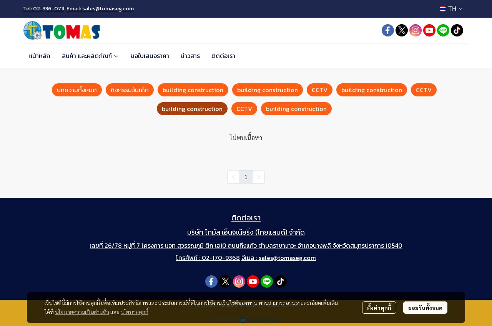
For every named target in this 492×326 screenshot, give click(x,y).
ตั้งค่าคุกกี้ (379, 307)
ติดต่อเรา (246, 217)
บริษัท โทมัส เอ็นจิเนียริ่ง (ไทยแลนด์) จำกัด (246, 232)
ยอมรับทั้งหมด (425, 307)
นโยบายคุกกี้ (134, 311)
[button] (451, 9)
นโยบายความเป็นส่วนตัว (82, 311)
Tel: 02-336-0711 (43, 9)
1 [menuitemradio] (246, 176)
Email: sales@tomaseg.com (100, 9)
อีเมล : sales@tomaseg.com (278, 257)
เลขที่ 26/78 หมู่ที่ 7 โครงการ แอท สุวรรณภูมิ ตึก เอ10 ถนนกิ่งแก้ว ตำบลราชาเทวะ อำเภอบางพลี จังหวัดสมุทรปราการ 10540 (246, 245)
